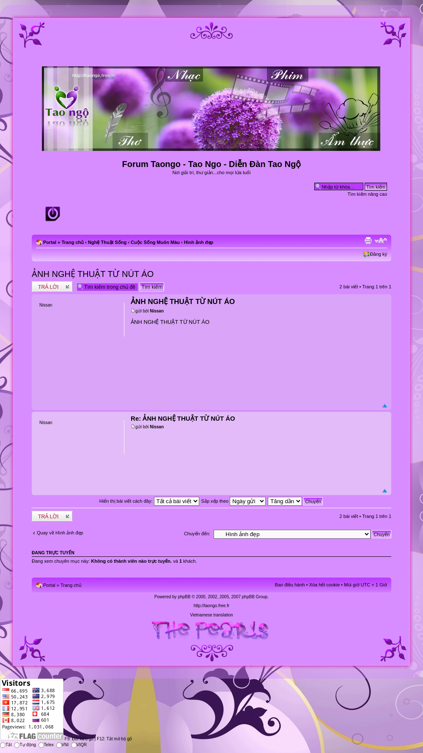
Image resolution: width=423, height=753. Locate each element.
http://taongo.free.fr (212, 605)
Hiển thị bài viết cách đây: (149, 501)
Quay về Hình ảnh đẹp (60, 532)
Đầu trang (384, 406)
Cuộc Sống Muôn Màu (155, 242)
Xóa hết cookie (324, 584)
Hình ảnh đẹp (198, 242)
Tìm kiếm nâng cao (367, 194)
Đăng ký (378, 254)
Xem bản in (368, 240)
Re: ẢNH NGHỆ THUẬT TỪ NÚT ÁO (183, 418)
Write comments (52, 286)
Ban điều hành (290, 584)
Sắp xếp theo (233, 501)
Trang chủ (72, 242)
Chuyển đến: (197, 533)
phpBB (184, 596)
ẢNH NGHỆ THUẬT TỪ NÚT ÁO (93, 274)
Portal (49, 242)
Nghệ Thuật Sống (107, 242)
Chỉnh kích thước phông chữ (381, 240)
